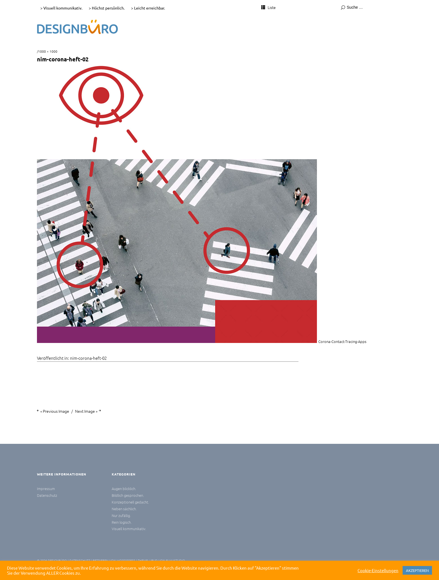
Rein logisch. (122, 522)
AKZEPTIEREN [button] (417, 570)
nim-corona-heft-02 (88, 358)
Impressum (46, 488)
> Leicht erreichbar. (148, 7)
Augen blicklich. (124, 488)
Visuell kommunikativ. (129, 528)
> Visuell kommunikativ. (61, 7)
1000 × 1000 (47, 51)
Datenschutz (47, 495)
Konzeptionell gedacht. (130, 502)
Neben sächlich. (124, 508)
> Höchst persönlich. (107, 7)
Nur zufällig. (121, 515)
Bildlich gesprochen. (128, 495)
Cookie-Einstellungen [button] (378, 570)
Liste (272, 7)
